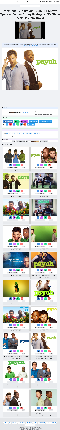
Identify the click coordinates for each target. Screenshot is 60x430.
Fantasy (8, 136)
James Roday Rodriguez (27, 133)
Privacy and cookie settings (30, 425)
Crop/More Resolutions (45, 121)
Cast (40, 136)
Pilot (21, 136)
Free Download (8, 121)
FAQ (9, 422)
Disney (11, 136)
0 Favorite (24, 121)
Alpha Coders (3, 1)
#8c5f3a (35, 141)
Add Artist (12, 112)
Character (50, 136)
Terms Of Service (22, 422)
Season (31, 136)
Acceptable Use (29, 422)
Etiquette (35, 422)
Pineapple (18, 136)
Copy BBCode (31, 124)
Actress (24, 136)
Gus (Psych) (8, 133)
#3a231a (32, 141)
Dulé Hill (13, 133)
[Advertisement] (30, 98)
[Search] (27, 2)
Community (49, 1)
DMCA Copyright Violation (51, 422)
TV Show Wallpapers (35, 5)
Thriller (37, 136)
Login (54, 1)
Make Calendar (33, 121)
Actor (34, 136)
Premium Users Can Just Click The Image (30, 45)
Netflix (46, 136)
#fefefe (29, 141)
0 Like (17, 121)
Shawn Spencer (19, 133)
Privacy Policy (14, 422)
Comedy (43, 136)
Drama (27, 136)
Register (57, 1)
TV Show (34, 133)
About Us (5, 422)
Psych (38, 133)
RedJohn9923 (26, 112)
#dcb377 (37, 141)
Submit (43, 1)
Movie (14, 136)
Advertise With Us (41, 422)
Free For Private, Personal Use (42, 111)
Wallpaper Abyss (26, 5)
